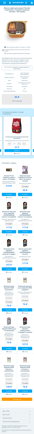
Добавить (17, 150)
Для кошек (6, 414)
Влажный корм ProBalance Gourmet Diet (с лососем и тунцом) (25, 178)
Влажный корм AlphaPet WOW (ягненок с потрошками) (25, 368)
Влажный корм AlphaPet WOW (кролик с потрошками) (9, 368)
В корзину (9, 194)
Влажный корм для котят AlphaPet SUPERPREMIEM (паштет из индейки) (9, 214)
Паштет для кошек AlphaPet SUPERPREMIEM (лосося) (25, 251)
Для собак (6, 411)
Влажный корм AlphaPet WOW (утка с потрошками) (9, 328)
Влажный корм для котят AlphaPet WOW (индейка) (25, 287)
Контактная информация (11, 421)
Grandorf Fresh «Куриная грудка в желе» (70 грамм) (9, 177)
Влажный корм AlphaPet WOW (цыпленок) (9, 287)
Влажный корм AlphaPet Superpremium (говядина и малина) (25, 329)
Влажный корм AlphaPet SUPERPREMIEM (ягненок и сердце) (9, 251)
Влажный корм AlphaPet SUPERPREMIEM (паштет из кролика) (25, 214)
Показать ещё (17, 399)
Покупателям (7, 418)
